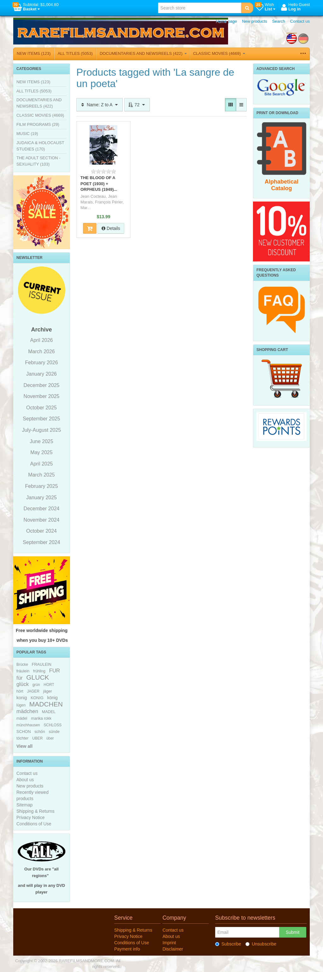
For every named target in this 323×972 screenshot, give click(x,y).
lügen (21, 705)
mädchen (27, 711)
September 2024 (41, 542)
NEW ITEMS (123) (34, 53)
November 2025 (42, 396)
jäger (47, 691)
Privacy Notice (30, 817)
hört (19, 691)
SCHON (23, 731)
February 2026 (41, 362)
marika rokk (41, 718)
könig (52, 697)
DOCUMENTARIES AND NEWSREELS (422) (143, 53)
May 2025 (41, 452)
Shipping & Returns (35, 811)
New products (254, 21)
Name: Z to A (99, 104)
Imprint (169, 942)
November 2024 (42, 520)
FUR (54, 671)
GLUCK (37, 677)
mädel (21, 718)
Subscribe (228, 943)
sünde (54, 731)
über (50, 738)
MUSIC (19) (27, 133)
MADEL (49, 712)
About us (25, 779)
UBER (37, 738)
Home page (226, 21)
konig (21, 697)
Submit (293, 932)
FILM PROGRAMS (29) (37, 124)
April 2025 (41, 463)
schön (39, 731)
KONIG (37, 698)
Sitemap (24, 804)
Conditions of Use (33, 823)
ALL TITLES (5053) (75, 53)
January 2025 (41, 497)
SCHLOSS (53, 725)
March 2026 (41, 351)
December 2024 (42, 508)
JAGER (33, 691)
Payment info (127, 949)
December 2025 (42, 385)
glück (22, 684)
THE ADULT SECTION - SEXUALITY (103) (38, 161)
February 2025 (41, 486)
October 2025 (41, 407)
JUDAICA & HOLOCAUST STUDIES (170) (40, 145)
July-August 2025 (41, 430)
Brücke (22, 664)
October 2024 (41, 531)
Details (111, 228)
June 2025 (41, 441)
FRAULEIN (41, 664)
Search (278, 21)
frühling (39, 671)
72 (137, 104)
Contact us (300, 21)
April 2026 (41, 340)
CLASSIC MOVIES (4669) (219, 53)
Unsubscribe (260, 943)
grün (36, 684)
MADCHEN (46, 704)
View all (24, 746)
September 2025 (41, 418)
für (19, 678)
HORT (49, 684)
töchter (22, 738)
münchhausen (28, 725)
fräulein (22, 671)
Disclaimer (172, 949)
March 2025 (41, 474)
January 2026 (41, 374)
